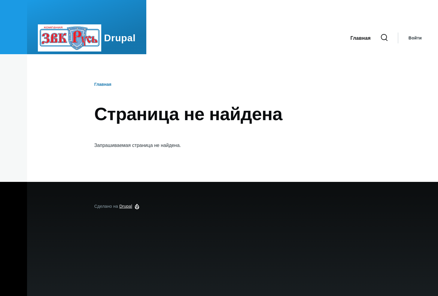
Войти (415, 38)
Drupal (119, 38)
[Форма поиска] (384, 38)
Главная (102, 84)
